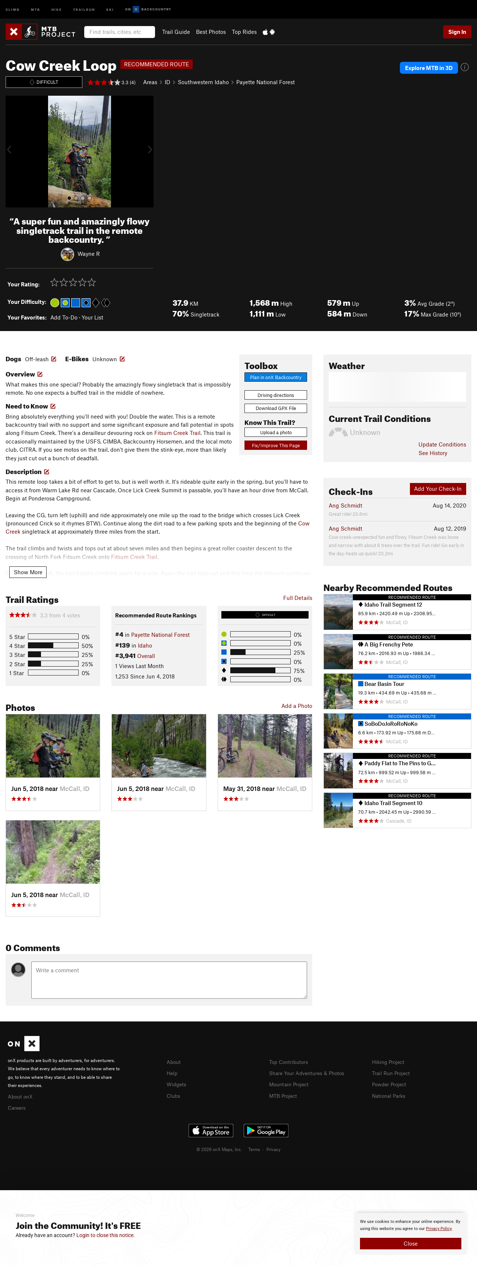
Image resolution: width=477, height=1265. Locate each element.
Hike (56, 9)
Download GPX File (276, 408)
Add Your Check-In (438, 488)
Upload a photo (276, 432)
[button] (13, 151)
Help (173, 1072)
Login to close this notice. (105, 1235)
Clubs (174, 1094)
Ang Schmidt (345, 505)
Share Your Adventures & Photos (310, 1072)
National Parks (390, 1094)
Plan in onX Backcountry (275, 377)
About (174, 1061)
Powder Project (391, 1083)
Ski (110, 9)
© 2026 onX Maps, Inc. (219, 1148)
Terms (254, 1148)
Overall (146, 655)
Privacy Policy (439, 1228)
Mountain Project (290, 1083)
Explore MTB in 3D (429, 67)
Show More (28, 572)
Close (411, 1243)
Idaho (145, 645)
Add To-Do (64, 317)
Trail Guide (176, 31)
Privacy (273, 1148)
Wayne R (89, 253)
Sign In (457, 31)
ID (167, 82)
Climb (13, 9)
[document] (410, 1233)
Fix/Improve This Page (276, 445)
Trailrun (84, 9)
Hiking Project (389, 1061)
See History (432, 452)
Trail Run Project (392, 1072)
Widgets (177, 1083)
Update (442, 444)
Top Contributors (290, 1061)
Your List (92, 317)
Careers (17, 1106)
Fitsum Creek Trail (177, 432)
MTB (35, 9)
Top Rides (244, 31)
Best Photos (211, 31)
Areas (150, 82)
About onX (21, 1096)
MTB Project (284, 1094)
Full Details (297, 597)
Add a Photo (296, 705)
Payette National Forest (265, 82)
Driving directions (276, 395)
